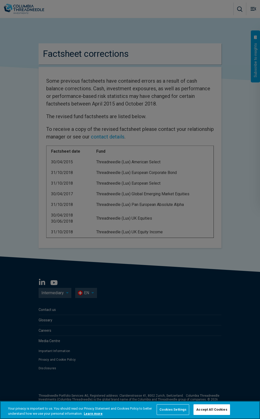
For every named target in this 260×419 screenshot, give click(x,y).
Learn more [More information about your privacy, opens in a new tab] (93, 413)
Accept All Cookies (211, 409)
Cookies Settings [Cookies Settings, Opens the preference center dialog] (172, 409)
